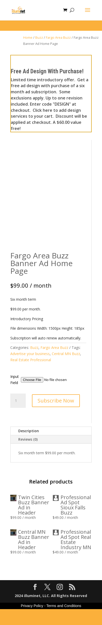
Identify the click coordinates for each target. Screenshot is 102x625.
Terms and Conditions (63, 622)
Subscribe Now (56, 416)
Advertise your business (30, 369)
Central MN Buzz (66, 369)
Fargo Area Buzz (58, 37)
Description (28, 446)
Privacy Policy (32, 622)
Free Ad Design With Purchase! (47, 71)
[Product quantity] (18, 416)
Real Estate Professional (30, 375)
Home (27, 37)
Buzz (39, 37)
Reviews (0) (28, 455)
